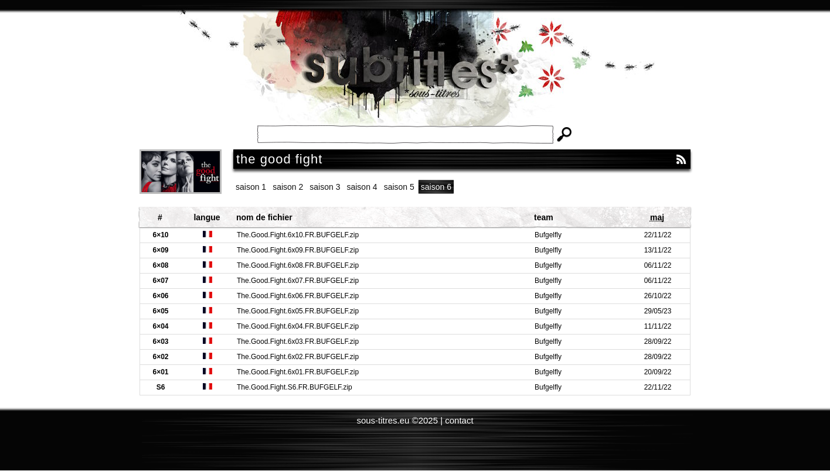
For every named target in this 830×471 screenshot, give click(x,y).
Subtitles (415, 76)
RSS (681, 159)
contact (459, 420)
